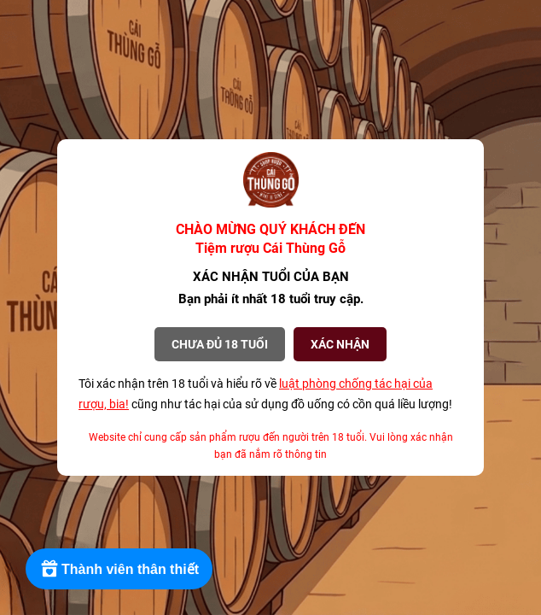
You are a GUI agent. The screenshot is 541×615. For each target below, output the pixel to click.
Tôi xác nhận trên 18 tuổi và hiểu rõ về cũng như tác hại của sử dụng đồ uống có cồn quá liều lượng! (265, 394)
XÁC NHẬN (340, 344)
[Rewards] (119, 568)
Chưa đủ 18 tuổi (220, 344)
